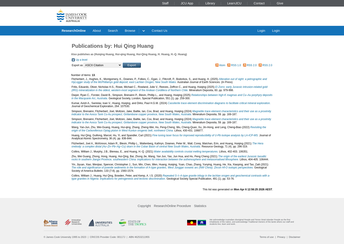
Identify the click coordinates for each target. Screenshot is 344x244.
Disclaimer (294, 237)
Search (113, 30)
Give (280, 3)
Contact (259, 3)
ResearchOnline (74, 30)
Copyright (144, 206)
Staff (165, 3)
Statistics (200, 206)
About (97, 30)
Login (261, 30)
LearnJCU (234, 3)
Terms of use (267, 237)
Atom (222, 65)
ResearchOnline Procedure (172, 206)
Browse (130, 30)
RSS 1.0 (236, 65)
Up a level (81, 59)
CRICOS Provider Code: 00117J (107, 237)
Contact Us (159, 30)
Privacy (281, 237)
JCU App (187, 3)
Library (210, 3)
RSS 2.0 (252, 65)
